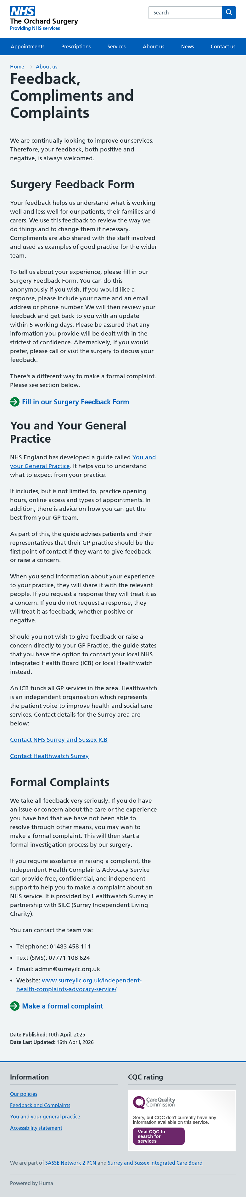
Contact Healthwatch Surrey (49, 756)
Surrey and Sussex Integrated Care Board (155, 1163)
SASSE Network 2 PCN (70, 1163)
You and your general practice (45, 1116)
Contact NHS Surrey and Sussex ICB (59, 739)
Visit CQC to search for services (151, 1136)
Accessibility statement (36, 1128)
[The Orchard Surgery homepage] (44, 18)
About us (153, 46)
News (187, 46)
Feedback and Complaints (40, 1105)
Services (117, 46)
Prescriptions (76, 46)
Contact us (223, 46)
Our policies (23, 1094)
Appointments (27, 46)
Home (17, 66)
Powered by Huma (31, 1183)
